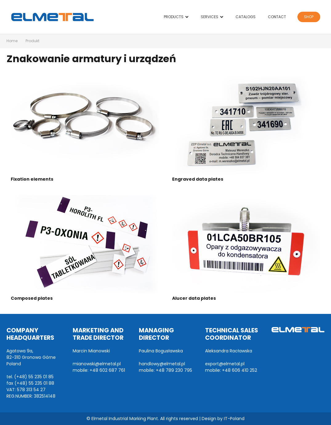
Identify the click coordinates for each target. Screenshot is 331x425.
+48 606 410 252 (239, 370)
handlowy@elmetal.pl (162, 364)
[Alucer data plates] (246, 244)
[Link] (52, 17)
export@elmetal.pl (224, 364)
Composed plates (32, 298)
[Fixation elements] (85, 125)
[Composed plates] (85, 244)
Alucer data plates (194, 298)
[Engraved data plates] (246, 125)
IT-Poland (234, 418)
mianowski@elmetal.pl (97, 364)
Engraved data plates (197, 179)
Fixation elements (32, 179)
